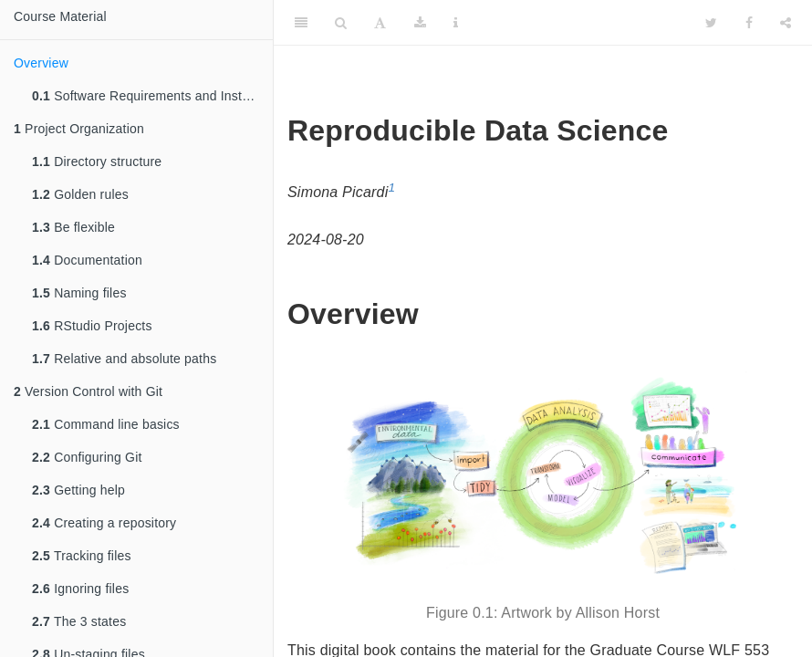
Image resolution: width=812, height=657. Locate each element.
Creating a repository (104, 523)
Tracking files (81, 555)
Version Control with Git (88, 391)
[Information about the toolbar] (456, 23)
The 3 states (79, 621)
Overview (41, 63)
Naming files (79, 293)
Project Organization (79, 128)
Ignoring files (80, 588)
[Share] (785, 23)
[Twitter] (711, 23)
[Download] (420, 23)
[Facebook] (749, 23)
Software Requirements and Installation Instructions (152, 96)
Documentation (87, 260)
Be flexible (73, 227)
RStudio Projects (92, 325)
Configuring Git (87, 457)
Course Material (60, 16)
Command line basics (106, 424)
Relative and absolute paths (124, 358)
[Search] (340, 23)
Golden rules (80, 194)
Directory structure (96, 161)
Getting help (78, 490)
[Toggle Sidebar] (301, 23)
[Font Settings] (380, 23)
